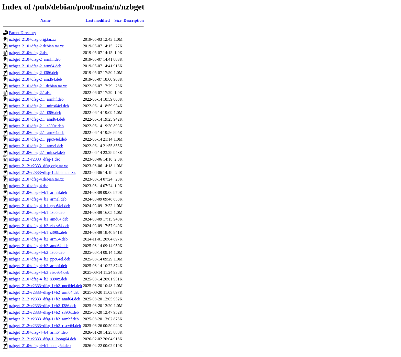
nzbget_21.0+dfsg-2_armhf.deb (35, 59)
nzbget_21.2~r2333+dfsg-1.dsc (34, 159)
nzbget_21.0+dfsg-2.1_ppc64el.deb (38, 139)
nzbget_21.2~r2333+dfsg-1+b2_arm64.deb (44, 292)
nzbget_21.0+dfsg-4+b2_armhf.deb (38, 266)
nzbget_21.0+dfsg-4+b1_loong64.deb (40, 345)
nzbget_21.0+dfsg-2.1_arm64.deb (36, 132)
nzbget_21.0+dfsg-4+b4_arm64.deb (38, 332)
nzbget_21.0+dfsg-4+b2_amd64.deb (38, 246)
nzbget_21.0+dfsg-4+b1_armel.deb (37, 199)
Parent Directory (22, 32)
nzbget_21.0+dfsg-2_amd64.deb (35, 79)
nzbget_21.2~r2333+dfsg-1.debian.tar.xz (42, 172)
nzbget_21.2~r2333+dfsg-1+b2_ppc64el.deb (45, 286)
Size (117, 20)
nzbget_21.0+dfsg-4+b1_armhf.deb (38, 192)
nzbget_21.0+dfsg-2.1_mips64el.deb (39, 106)
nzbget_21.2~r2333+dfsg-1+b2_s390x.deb (44, 312)
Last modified (98, 20)
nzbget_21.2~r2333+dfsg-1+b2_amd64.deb (44, 299)
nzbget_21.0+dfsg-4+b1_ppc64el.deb (39, 206)
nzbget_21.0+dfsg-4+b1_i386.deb (36, 212)
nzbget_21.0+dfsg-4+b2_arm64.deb (38, 239)
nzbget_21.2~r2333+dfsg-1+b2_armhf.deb (44, 319)
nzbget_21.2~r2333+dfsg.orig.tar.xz (38, 166)
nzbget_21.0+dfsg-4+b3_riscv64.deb (39, 272)
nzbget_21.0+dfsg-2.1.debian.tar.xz (38, 86)
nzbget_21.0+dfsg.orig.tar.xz (32, 39)
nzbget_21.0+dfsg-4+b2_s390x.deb (38, 279)
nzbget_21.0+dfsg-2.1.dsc (30, 92)
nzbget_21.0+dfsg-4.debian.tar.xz (36, 179)
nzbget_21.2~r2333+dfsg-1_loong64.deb (42, 339)
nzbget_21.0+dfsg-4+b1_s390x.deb (38, 232)
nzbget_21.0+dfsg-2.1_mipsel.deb (37, 152)
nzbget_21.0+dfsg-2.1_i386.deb (35, 112)
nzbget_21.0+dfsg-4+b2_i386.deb (36, 252)
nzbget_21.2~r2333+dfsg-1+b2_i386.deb (42, 305)
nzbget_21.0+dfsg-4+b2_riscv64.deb (39, 226)
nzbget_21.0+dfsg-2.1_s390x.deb (36, 126)
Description (134, 20)
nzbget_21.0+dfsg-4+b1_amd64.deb (38, 219)
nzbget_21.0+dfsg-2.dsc (28, 52)
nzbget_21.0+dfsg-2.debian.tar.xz (36, 46)
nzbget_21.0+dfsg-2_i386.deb (33, 72)
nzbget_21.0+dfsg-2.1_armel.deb (36, 146)
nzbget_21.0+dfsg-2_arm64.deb (35, 66)
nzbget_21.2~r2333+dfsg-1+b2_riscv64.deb (45, 325)
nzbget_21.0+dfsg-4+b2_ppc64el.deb (39, 259)
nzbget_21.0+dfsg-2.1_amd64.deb (37, 119)
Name (45, 20)
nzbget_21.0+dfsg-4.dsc (28, 186)
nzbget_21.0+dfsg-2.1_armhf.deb (36, 99)
